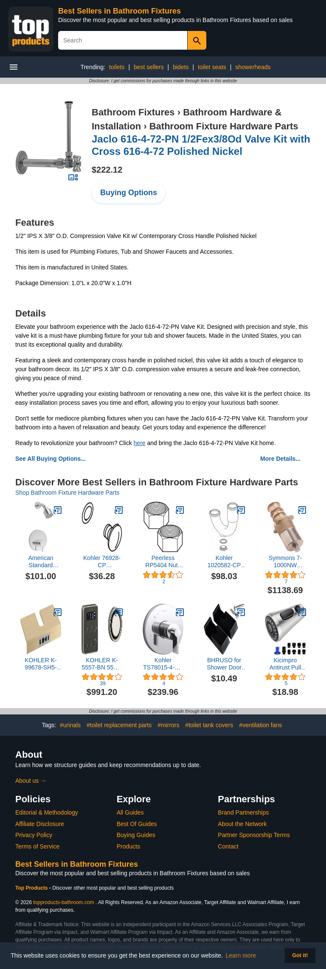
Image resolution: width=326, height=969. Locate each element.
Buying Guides (136, 835)
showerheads (252, 67)
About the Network (242, 824)
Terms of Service (37, 846)
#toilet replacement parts (119, 725)
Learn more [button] (241, 955)
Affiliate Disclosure (39, 824)
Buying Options (128, 192)
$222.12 (107, 169)
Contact (228, 846)
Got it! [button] (300, 955)
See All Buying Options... (50, 458)
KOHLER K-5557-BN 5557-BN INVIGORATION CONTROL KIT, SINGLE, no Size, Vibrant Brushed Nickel (102, 664)
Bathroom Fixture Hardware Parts (223, 126)
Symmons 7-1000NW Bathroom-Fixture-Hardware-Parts (285, 562)
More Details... (280, 458)
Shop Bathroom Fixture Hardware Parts (67, 492)
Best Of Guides (137, 824)
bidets (180, 67)
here (140, 443)
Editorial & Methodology (46, 812)
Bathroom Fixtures (133, 112)
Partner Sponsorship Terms (253, 835)
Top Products (32, 888)
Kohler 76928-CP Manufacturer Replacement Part (102, 562)
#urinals (70, 725)
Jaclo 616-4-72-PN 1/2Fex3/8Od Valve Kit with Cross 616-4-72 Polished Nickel (201, 145)
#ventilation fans (260, 725)
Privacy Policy (33, 835)
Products (128, 846)
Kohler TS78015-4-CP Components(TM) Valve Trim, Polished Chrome (163, 664)
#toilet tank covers (209, 725)
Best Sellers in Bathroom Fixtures (119, 11)
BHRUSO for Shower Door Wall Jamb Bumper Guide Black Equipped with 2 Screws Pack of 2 (224, 664)
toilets (117, 67)
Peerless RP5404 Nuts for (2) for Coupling (162, 562)
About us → (30, 780)
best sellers (149, 67)
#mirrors (168, 725)
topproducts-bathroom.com (63, 902)
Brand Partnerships (243, 812)
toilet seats (212, 67)
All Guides (130, 812)
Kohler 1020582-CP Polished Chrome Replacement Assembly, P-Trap (224, 562)
